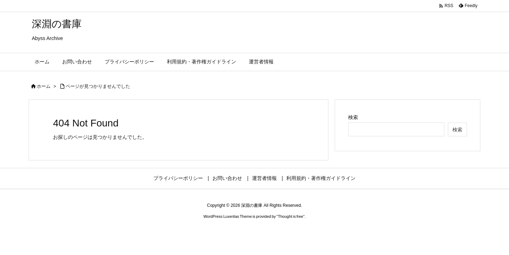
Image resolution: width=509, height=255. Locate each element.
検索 (353, 117)
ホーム (44, 86)
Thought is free (290, 216)
